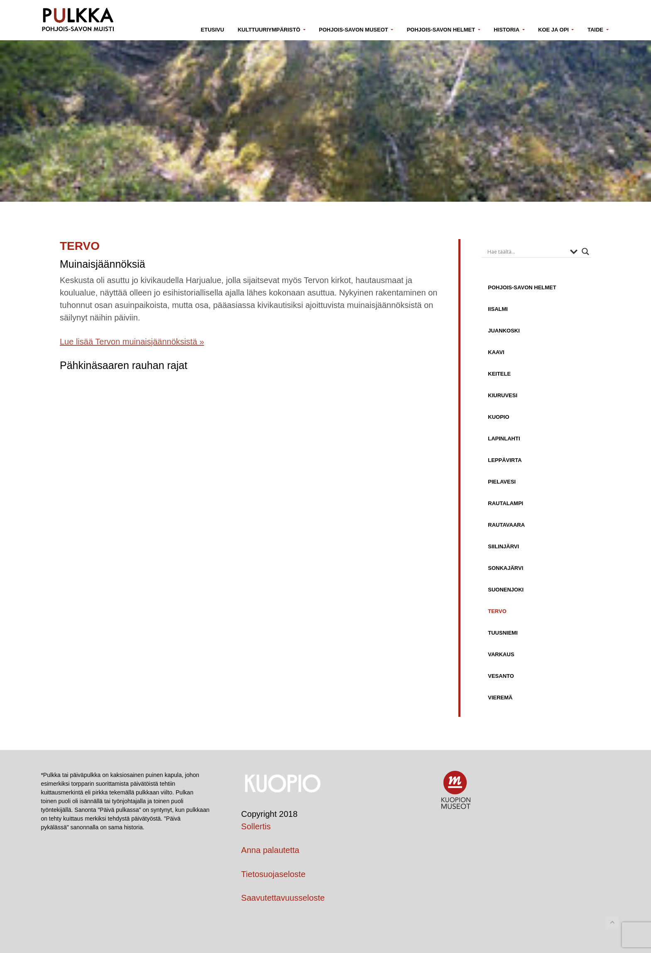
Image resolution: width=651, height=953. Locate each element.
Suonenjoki (506, 589)
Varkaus (501, 654)
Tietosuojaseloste (273, 874)
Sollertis (256, 826)
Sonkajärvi (505, 568)
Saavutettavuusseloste (283, 897)
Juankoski (504, 330)
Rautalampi (505, 503)
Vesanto (501, 676)
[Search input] (526, 251)
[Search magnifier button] (585, 251)
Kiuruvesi (502, 395)
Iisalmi (498, 309)
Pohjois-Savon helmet (522, 287)
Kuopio (498, 417)
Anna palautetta (270, 850)
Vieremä (500, 697)
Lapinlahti (504, 438)
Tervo (497, 611)
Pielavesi (502, 481)
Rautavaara (506, 525)
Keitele (499, 373)
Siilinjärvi (503, 546)
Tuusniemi (503, 632)
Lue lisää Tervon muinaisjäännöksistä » (132, 341)
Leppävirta (504, 460)
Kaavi (496, 352)
